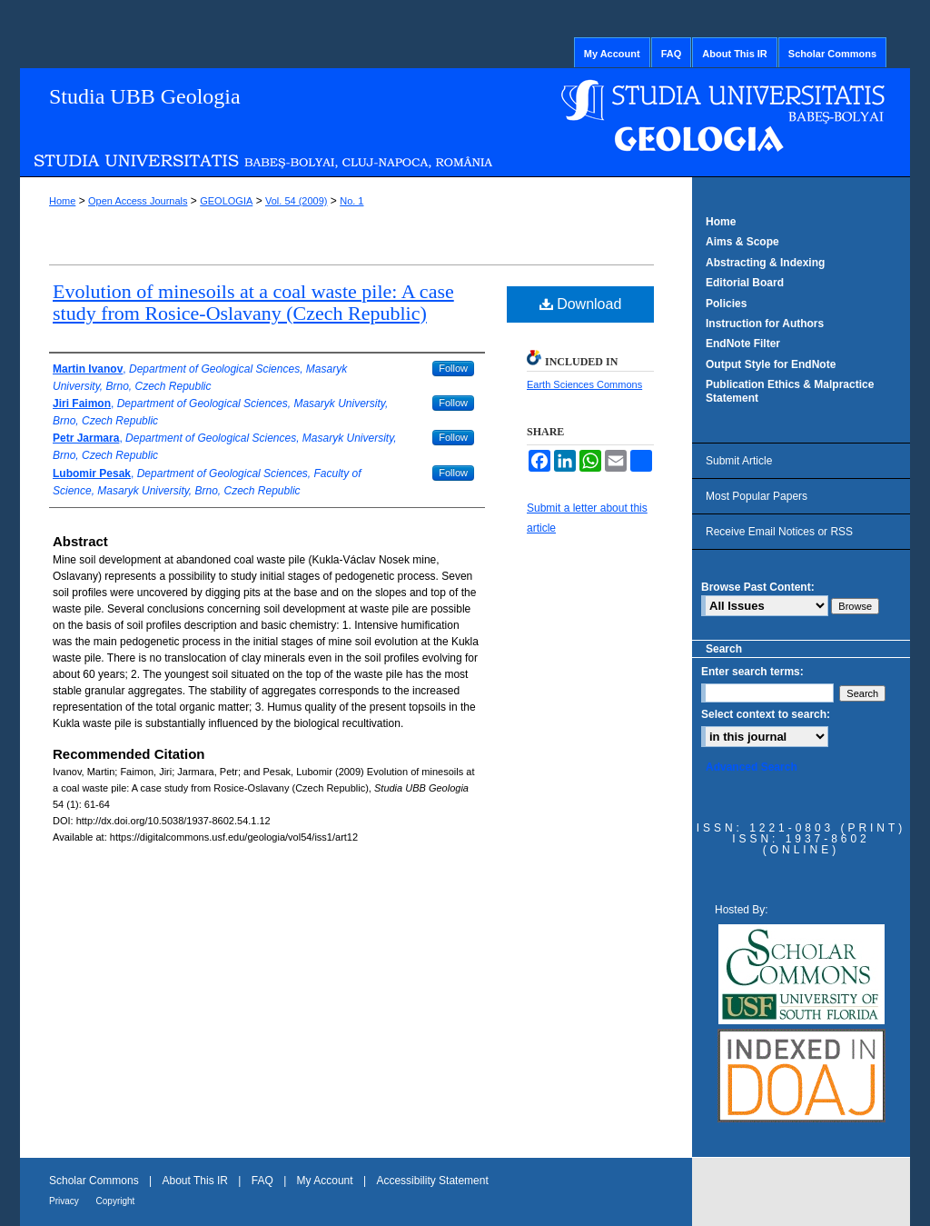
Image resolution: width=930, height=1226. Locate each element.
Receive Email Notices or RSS (779, 531)
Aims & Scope (742, 241)
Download (580, 304)
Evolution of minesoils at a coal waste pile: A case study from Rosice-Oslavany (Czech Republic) (253, 302)
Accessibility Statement (432, 1180)
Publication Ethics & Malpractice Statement (790, 391)
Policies (726, 303)
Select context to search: (765, 714)
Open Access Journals (137, 200)
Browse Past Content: (758, 587)
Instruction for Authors (765, 323)
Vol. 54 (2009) (296, 200)
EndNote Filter (743, 343)
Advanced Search (751, 767)
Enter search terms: (752, 671)
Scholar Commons (95, 1180)
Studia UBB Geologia (145, 96)
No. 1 (351, 200)
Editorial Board (745, 282)
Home (62, 200)
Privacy (65, 1201)
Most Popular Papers (756, 496)
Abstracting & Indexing (765, 262)
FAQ (264, 1180)
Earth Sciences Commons (584, 384)
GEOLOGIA (226, 200)
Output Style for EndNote (771, 364)
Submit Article (739, 460)
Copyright (115, 1201)
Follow (453, 368)
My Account (326, 1180)
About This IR (197, 1180)
